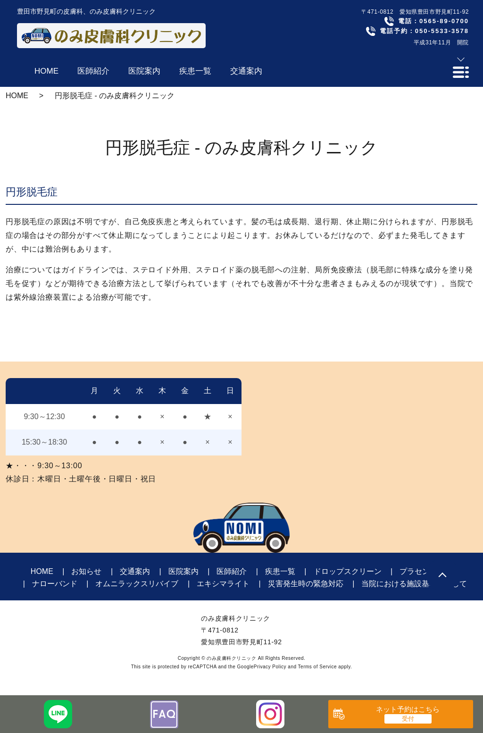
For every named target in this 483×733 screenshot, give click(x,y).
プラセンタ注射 (426, 571)
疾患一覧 (280, 571)
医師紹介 (232, 571)
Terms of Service (317, 666)
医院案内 (183, 571)
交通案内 (135, 571)
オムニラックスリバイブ (136, 584)
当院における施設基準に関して (414, 584)
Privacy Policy (270, 666)
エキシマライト (223, 584)
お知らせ (86, 571)
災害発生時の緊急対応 (305, 584)
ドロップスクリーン (348, 571)
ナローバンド (54, 584)
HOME (17, 96)
